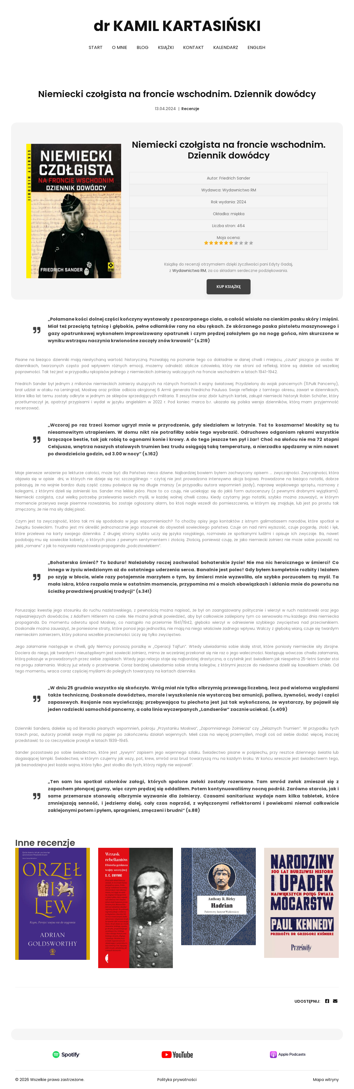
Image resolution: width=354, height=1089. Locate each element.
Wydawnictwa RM (189, 289)
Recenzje (190, 108)
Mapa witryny (326, 1079)
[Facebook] (327, 1001)
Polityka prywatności (177, 1079)
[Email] (335, 1001)
